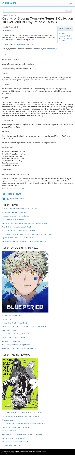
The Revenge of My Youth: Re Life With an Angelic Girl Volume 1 (24, 423)
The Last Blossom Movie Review (13, 219)
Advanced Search (9, 15)
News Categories (65, 28)
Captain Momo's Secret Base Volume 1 (15, 427)
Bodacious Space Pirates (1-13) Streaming (16, 345)
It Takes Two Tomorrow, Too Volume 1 (15, 442)
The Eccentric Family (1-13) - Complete (15, 334)
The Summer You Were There (12, 445)
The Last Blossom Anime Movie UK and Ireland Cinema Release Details (27, 234)
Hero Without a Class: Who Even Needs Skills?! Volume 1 (22, 434)
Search (68, 11)
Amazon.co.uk (52, 49)
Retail (63, 40)
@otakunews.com (15, 198)
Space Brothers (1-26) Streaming (13, 337)
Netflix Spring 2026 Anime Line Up (14, 212)
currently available (20, 44)
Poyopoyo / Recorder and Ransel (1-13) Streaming (19, 348)
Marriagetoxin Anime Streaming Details (15, 216)
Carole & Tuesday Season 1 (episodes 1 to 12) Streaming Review (24, 326)
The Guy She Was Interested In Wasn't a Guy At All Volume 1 (23, 412)
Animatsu (30, 35)
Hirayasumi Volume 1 (9, 420)
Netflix (31, 44)
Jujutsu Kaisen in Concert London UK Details (17, 238)
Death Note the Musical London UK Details (16, 227)
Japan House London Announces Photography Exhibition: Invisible (25, 223)
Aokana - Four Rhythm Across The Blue (15, 323)
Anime (62, 34)
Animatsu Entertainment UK (15, 189)
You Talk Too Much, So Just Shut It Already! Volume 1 (20, 416)
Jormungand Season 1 (9, 330)
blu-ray (11, 40)
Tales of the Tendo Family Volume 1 (14, 438)
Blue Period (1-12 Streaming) (12, 315)
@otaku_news (14, 194)
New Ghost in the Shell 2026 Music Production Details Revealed (24, 241)
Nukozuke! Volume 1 (9, 431)
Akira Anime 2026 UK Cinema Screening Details (18, 230)
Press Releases (66, 38)
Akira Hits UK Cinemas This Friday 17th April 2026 (19, 209)
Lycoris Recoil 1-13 (8, 319)
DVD (68, 36)
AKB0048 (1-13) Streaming (11, 341)
